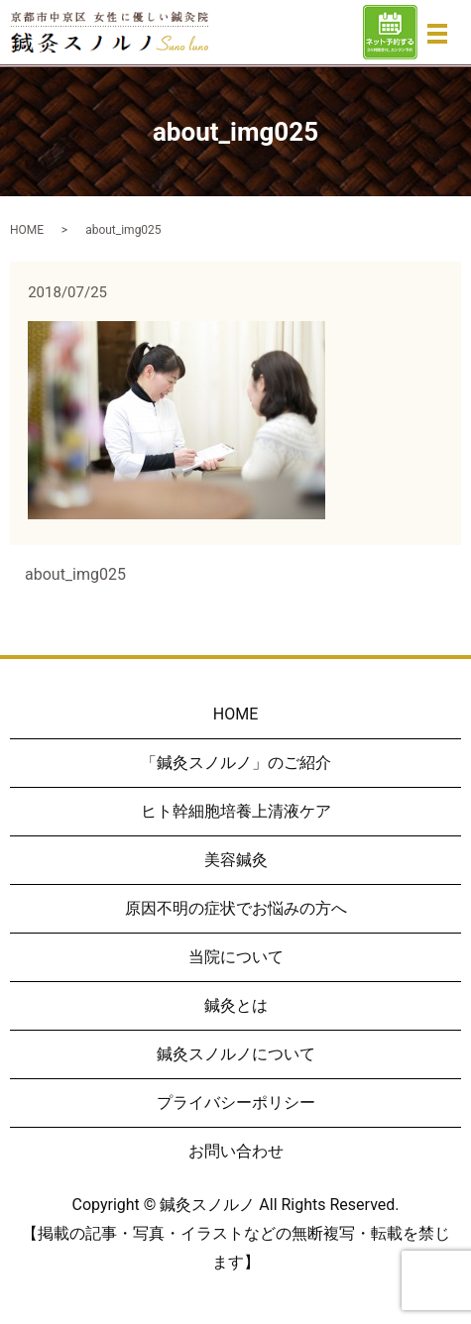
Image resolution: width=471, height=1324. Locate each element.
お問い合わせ (236, 1151)
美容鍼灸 (236, 859)
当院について (236, 956)
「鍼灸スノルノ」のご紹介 (236, 762)
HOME (27, 230)
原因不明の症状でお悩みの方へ (236, 908)
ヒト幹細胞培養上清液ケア (236, 811)
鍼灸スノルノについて (236, 1054)
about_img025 (75, 574)
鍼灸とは (236, 1005)
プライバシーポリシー (236, 1102)
